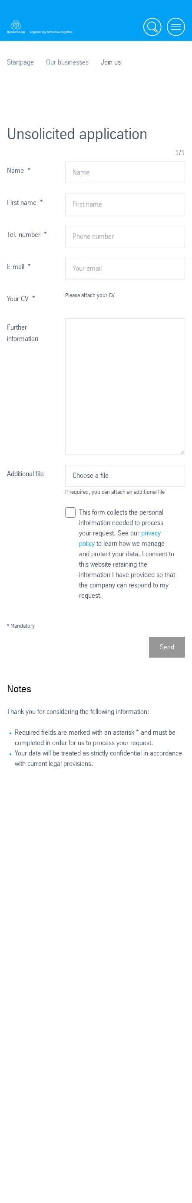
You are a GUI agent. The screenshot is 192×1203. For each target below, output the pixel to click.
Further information (22, 333)
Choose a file (91, 475)
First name (25, 202)
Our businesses (67, 62)
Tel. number (27, 234)
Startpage (20, 62)
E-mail (19, 267)
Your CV (21, 299)
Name (18, 170)
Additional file (25, 474)
